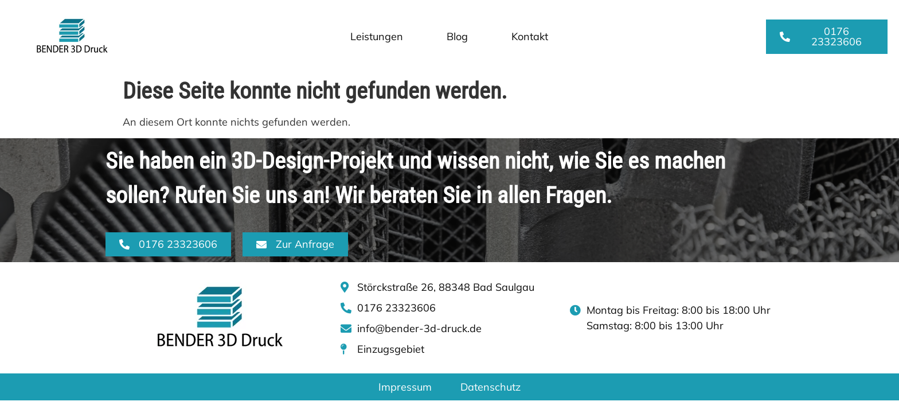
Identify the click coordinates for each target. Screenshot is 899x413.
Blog (457, 36)
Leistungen (376, 36)
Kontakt (529, 36)
